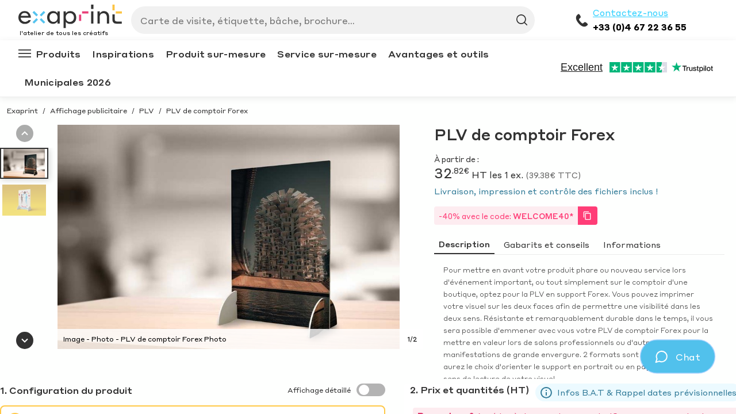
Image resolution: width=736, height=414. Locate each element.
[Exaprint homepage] (70, 17)
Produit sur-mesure (216, 54)
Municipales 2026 (67, 82)
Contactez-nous (630, 12)
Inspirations (123, 54)
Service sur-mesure (326, 54)
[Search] (328, 20)
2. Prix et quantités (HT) (469, 390)
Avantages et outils (438, 54)
